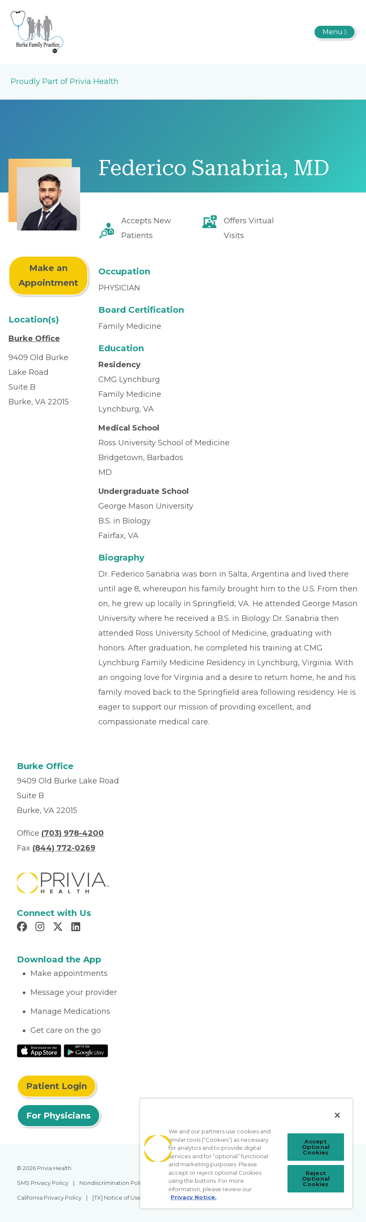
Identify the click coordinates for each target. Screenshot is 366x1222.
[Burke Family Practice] (37, 31)
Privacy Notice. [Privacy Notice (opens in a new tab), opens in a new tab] (194, 1197)
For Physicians (58, 1116)
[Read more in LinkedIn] (77, 927)
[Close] (337, 1115)
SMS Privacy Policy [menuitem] (42, 1182)
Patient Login (56, 1086)
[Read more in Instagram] (41, 927)
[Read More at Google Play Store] (86, 1050)
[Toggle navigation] (334, 32)
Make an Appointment (48, 275)
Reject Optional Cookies (316, 1178)
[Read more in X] (59, 927)
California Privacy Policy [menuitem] (49, 1197)
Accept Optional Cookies (316, 1147)
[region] (246, 1153)
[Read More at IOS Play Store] (39, 1050)
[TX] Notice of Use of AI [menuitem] (123, 1197)
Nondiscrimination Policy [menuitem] (113, 1182)
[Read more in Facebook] (23, 927)
